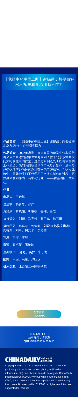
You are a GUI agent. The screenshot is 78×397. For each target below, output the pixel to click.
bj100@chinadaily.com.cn (39, 341)
